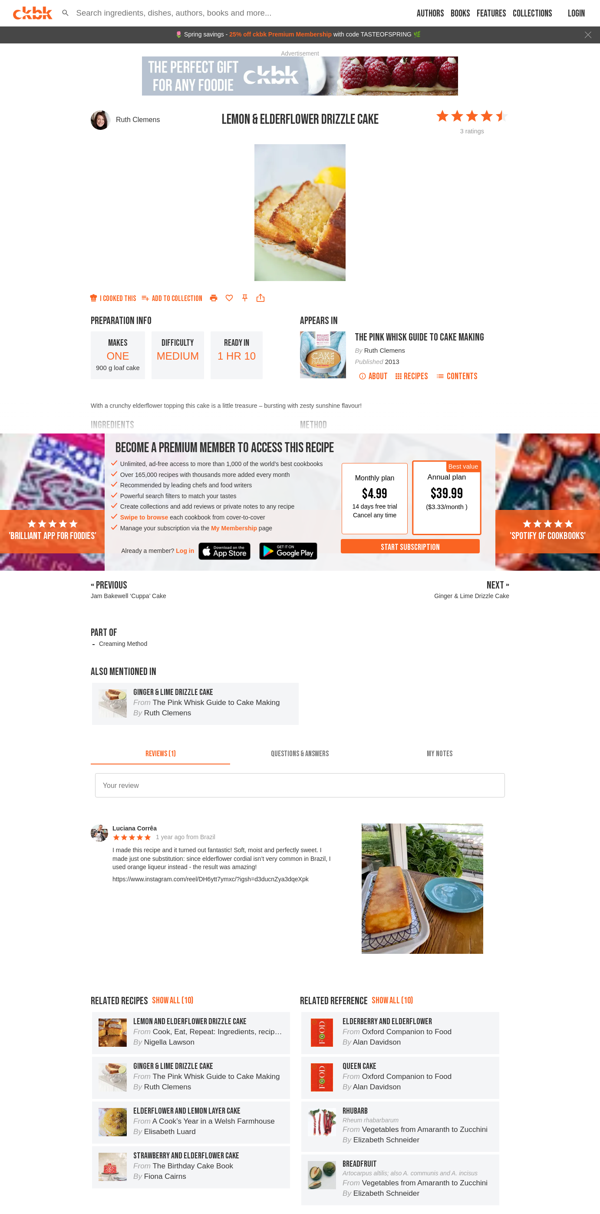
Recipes (412, 376)
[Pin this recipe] (245, 298)
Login (576, 14)
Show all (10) (172, 1000)
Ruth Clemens (138, 119)
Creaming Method (123, 643)
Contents (457, 376)
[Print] (213, 298)
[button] (65, 13)
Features (491, 14)
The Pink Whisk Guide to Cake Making (419, 337)
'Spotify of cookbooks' (548, 530)
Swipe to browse (144, 517)
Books (460, 14)
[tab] (160, 754)
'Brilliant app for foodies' (52, 530)
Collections (532, 14)
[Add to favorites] (229, 298)
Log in (185, 550)
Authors (430, 14)
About (373, 376)
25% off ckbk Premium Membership (280, 34)
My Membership (234, 528)
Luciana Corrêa (134, 828)
